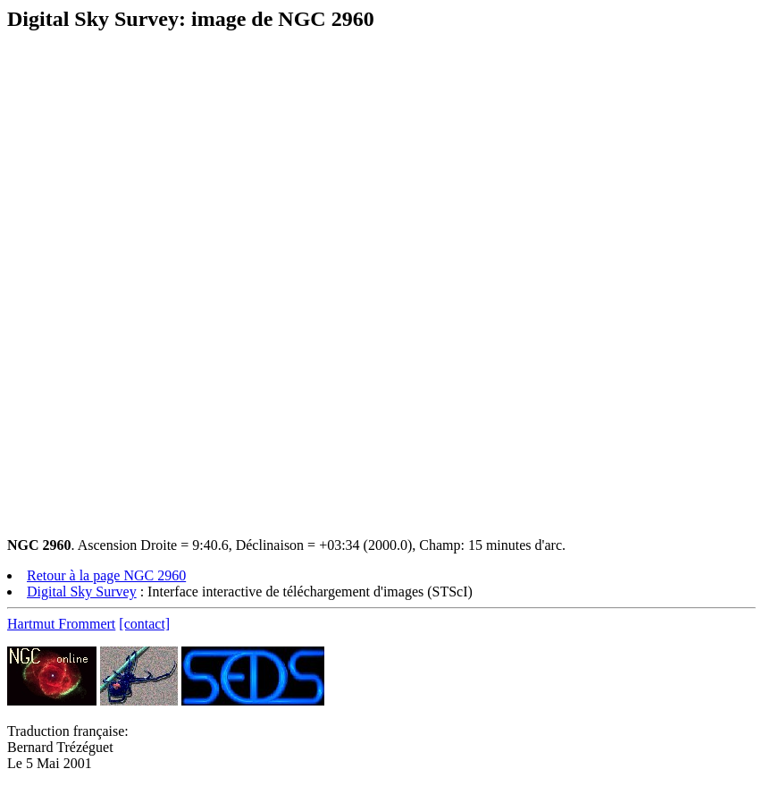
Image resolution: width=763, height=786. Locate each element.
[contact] (144, 623)
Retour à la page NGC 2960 (106, 575)
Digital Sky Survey (82, 591)
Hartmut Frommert (61, 623)
